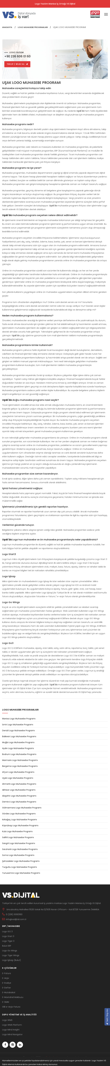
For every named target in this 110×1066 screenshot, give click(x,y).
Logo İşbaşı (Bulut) (11, 960)
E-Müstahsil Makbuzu (12, 997)
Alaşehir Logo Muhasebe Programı (19, 795)
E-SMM (5, 1002)
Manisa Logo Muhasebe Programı (18, 718)
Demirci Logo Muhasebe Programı (19, 801)
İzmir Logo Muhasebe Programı (17, 724)
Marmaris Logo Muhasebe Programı (20, 760)
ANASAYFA (7, 27)
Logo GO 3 (7, 931)
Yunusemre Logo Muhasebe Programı (21, 873)
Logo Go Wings (9, 950)
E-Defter (6, 987)
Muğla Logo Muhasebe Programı (18, 742)
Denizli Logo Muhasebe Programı (18, 730)
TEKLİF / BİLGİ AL (17, 64)
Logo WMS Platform (12, 1024)
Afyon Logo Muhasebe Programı (18, 772)
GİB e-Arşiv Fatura (11, 1006)
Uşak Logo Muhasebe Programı (17, 778)
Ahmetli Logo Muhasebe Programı (19, 783)
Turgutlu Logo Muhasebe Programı (19, 867)
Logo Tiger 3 (8, 941)
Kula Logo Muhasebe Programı (17, 831)
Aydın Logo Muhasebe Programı (18, 748)
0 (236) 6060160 (14, 914)
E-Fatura (6, 973)
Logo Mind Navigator (12, 1034)
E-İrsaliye (6, 982)
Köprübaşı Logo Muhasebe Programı (20, 825)
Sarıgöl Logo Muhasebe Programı (18, 843)
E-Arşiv (5, 978)
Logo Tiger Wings (10, 955)
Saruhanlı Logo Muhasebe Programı (20, 849)
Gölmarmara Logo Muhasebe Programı (21, 807)
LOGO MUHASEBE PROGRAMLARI (33, 27)
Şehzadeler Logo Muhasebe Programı (20, 861)
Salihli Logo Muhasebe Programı (18, 837)
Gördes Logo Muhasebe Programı (19, 813)
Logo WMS (7, 1020)
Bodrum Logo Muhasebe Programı (19, 754)
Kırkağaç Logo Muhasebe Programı (19, 819)
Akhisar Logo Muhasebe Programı (18, 789)
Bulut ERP (6, 945)
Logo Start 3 (8, 936)
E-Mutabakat (8, 992)
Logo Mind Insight (11, 1029)
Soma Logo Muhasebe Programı (18, 855)
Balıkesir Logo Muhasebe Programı (19, 736)
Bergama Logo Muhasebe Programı (20, 766)
